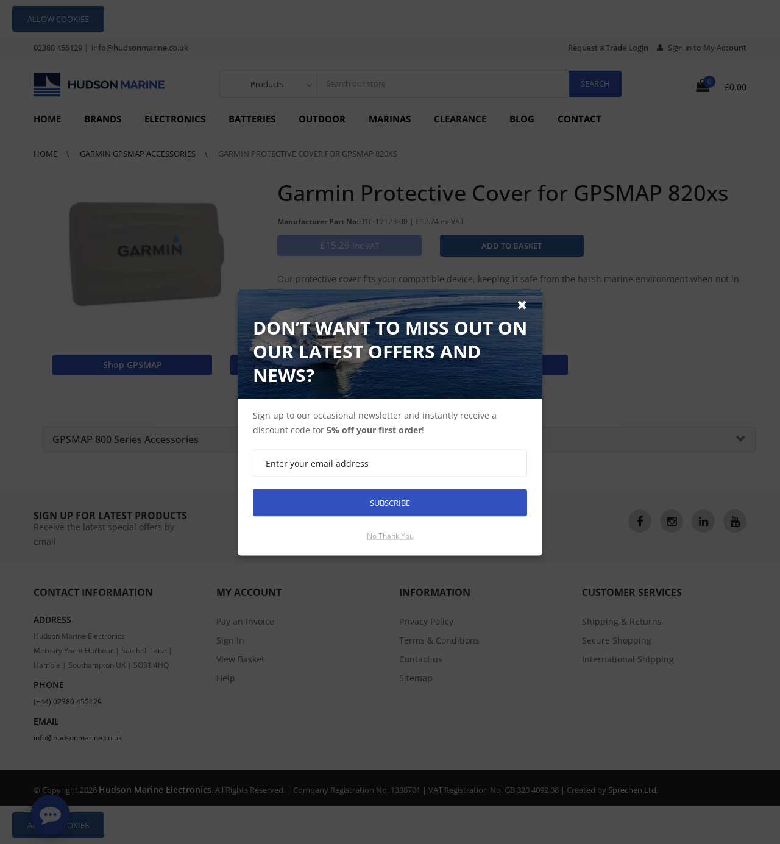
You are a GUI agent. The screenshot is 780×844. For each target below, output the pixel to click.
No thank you (390, 535)
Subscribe (390, 502)
